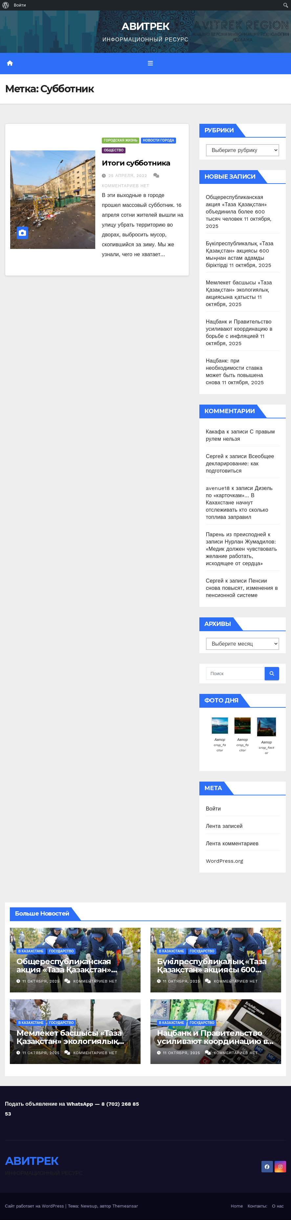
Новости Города (158, 140)
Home (237, 1206)
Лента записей (224, 826)
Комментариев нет (125, 186)
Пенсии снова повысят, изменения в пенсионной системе (242, 588)
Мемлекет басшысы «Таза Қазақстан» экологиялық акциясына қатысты (239, 289)
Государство (61, 951)
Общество (113, 150)
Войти (213, 809)
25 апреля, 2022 (128, 175)
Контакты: (257, 1206)
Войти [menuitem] (20, 5)
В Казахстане (31, 951)
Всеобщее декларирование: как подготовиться (240, 463)
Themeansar (125, 1206)
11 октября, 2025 (42, 981)
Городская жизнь (120, 140)
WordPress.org (224, 861)
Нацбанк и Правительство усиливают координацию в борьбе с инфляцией (239, 329)
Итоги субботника (136, 163)
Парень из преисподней (236, 534)
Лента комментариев (232, 843)
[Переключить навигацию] (150, 63)
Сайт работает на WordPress (35, 1206)
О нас (277, 1206)
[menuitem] (5, 5)
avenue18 (218, 488)
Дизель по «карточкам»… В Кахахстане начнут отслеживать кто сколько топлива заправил (239, 502)
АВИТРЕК (145, 26)
